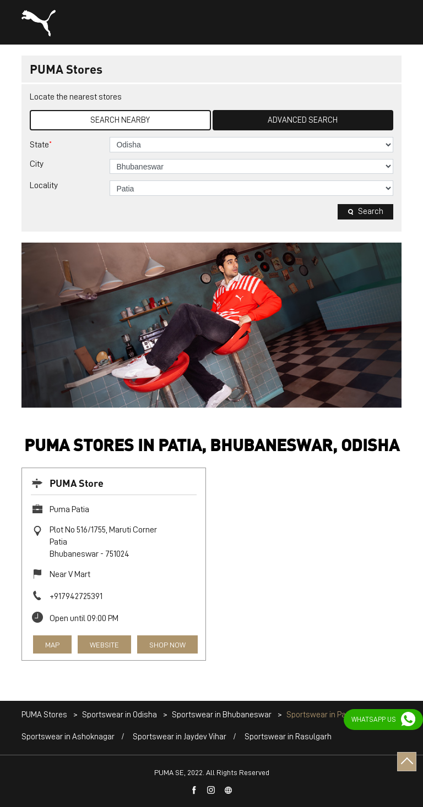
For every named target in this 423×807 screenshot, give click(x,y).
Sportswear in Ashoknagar (68, 737)
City (37, 164)
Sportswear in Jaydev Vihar (179, 737)
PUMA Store (77, 482)
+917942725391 (76, 596)
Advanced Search (303, 120)
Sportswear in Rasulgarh (288, 737)
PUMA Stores (45, 715)
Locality (44, 185)
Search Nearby (120, 120)
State (41, 144)
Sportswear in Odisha (119, 715)
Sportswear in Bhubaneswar (222, 715)
